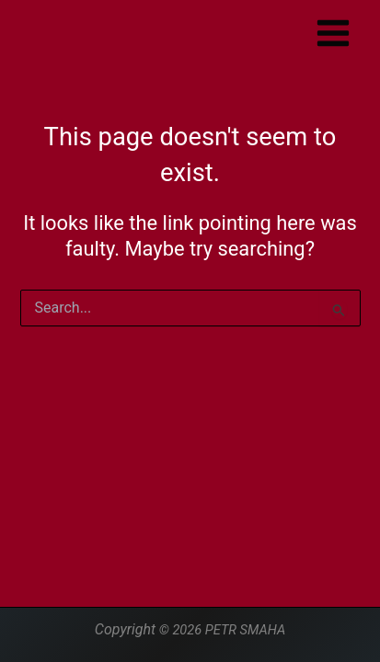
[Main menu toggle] (333, 33)
